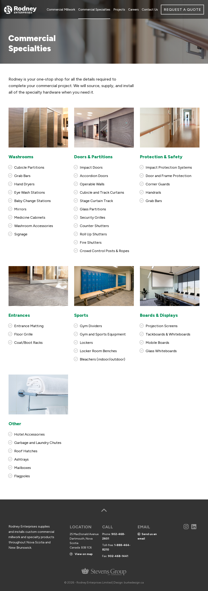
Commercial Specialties (94, 9)
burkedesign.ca (134, 582)
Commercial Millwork (61, 9)
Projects (119, 9)
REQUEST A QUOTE (182, 9)
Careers (133, 9)
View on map (81, 554)
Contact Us (150, 9)
